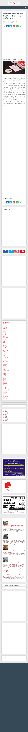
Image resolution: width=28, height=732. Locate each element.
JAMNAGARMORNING (21, 729)
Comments (16, 585)
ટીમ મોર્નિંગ (5, 346)
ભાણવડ (4, 373)
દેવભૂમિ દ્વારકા (6, 22)
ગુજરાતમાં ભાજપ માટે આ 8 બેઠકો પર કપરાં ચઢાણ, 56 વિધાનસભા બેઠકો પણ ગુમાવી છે (14, 551)
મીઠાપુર (4, 379)
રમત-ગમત (5, 383)
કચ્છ (4, 326)
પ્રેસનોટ (4, 365)
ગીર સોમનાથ (5, 337)
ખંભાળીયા (5, 335)
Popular (6, 585)
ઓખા (4, 324)
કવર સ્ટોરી (5, 328)
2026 (4, 410)
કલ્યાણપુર (5, 327)
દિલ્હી (4, 351)
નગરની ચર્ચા (5, 357)
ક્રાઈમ (4, 333)
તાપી (4, 349)
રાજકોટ (4, 384)
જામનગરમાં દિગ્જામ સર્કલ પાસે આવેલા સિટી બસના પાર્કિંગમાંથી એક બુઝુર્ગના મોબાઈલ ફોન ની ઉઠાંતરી (13, 575)
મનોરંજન (5, 375)
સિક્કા (4, 393)
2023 (4, 414)
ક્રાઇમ (4, 332)
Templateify (8, 729)
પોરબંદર (4, 363)
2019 (4, 419)
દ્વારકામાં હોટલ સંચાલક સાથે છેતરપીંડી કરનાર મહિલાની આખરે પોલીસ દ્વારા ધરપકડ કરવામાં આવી (13, 563)
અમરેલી (4, 323)
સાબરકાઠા (5, 392)
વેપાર (4, 391)
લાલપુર (4, 388)
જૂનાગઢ (4, 343)
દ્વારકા (4, 355)
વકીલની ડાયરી (6, 389)
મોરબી (4, 380)
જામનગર (5, 341)
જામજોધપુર (5, 340)
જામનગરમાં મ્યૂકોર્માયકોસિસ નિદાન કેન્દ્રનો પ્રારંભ (13, 540)
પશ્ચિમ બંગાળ (5, 361)
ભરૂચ (4, 372)
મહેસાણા (4, 378)
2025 (4, 411)
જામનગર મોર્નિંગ (7, 21)
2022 (4, 415)
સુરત (4, 394)
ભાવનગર (4, 374)
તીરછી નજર (5, 350)
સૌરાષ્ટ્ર (4, 397)
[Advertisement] (14, 43)
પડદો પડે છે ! (5, 360)
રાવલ (4, 386)
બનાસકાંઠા (5, 366)
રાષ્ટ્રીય (4, 387)
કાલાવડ (4, 329)
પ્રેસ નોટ (5, 364)
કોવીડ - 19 (5, 331)
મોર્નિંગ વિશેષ (5, 382)
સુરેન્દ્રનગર (5, 396)
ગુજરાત (4, 338)
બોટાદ (4, 369)
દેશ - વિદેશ (5, 354)
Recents (11, 585)
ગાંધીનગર (5, 336)
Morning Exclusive (7, 322)
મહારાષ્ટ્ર (5, 377)
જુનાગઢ (4, 342)
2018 (4, 420)
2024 (4, 413)
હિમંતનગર (5, 398)
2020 (4, 417)
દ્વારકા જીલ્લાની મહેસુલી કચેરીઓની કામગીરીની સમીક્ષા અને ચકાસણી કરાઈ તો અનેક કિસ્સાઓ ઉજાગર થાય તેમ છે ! (13, 527)
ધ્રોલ (4, 356)
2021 (4, 416)
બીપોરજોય (5, 368)
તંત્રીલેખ (5, 347)
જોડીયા (4, 345)
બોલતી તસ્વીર (6, 370)
